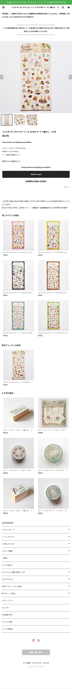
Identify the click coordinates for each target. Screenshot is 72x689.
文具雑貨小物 (7, 615)
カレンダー (6, 608)
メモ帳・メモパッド (8, 544)
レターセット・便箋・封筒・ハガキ (13, 572)
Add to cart (36, 174)
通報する (67, 187)
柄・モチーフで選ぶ (9, 593)
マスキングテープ (8, 530)
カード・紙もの (7, 565)
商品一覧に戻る (36, 652)
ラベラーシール (7, 601)
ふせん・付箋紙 (7, 551)
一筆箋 (4, 558)
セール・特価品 (7, 629)
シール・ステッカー (9, 537)
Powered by (36, 667)
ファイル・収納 (7, 622)
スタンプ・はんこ (8, 579)
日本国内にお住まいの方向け (36, 181)
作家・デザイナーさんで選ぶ (12, 586)
